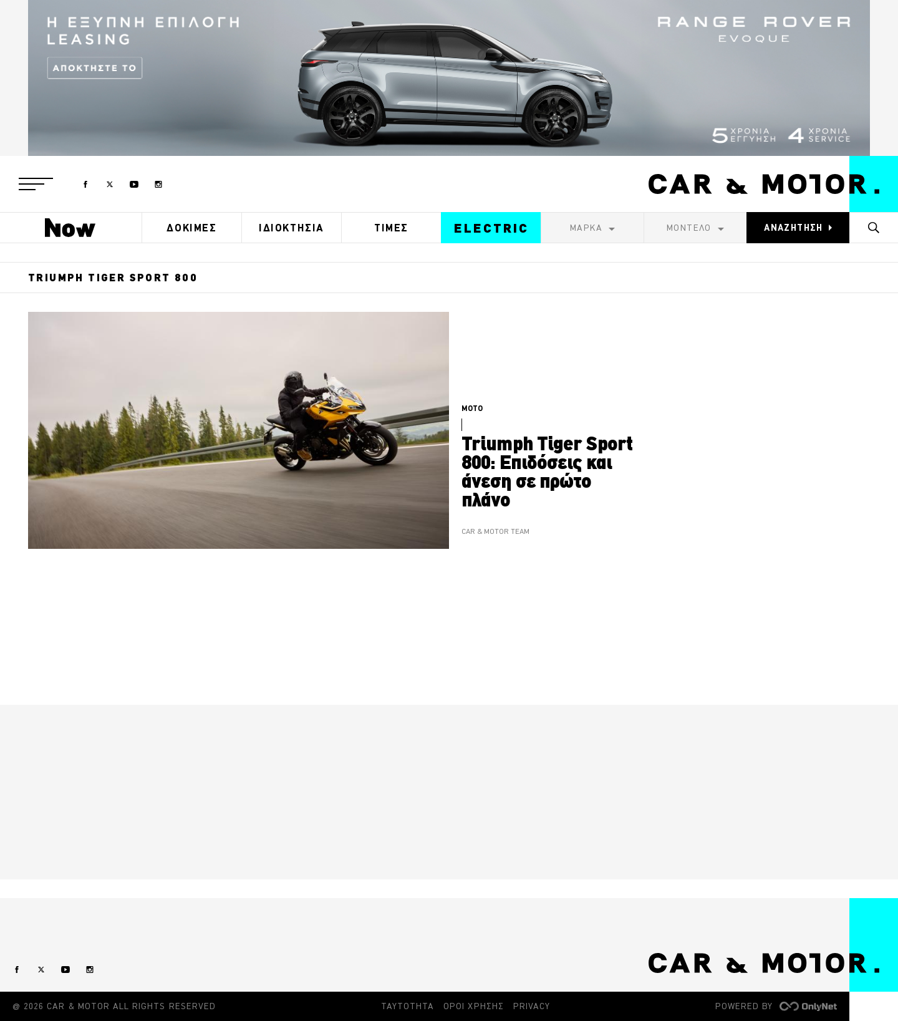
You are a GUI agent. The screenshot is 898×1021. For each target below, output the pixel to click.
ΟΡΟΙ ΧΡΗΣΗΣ (473, 1006)
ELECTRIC (491, 228)
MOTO (472, 408)
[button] (36, 184)
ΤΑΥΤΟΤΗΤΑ (407, 1006)
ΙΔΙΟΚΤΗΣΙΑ (291, 227)
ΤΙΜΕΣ (391, 227)
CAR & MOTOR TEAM (495, 532)
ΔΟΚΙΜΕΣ (191, 227)
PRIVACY (531, 1006)
